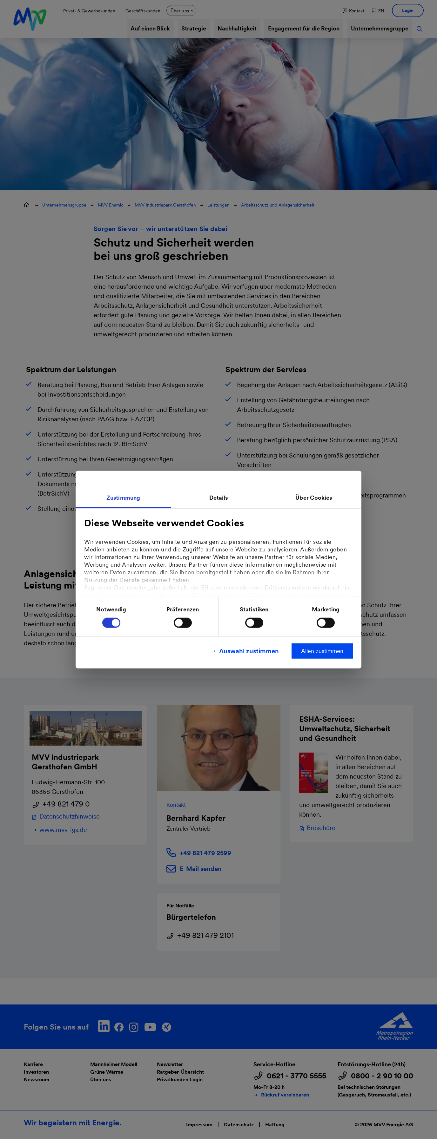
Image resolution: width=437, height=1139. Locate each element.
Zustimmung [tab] (123, 497)
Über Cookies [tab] (313, 497)
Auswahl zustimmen (249, 651)
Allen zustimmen (322, 650)
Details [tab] (218, 497)
